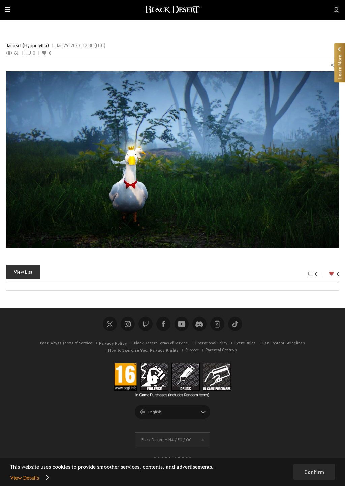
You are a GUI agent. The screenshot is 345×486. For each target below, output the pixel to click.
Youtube (182, 324)
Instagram (128, 324)
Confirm (314, 471)
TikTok (235, 324)
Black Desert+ (217, 324)
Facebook (163, 324)
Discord (199, 324)
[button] (172, 159)
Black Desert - (166, 439)
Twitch (145, 324)
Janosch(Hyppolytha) (27, 45)
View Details (24, 477)
